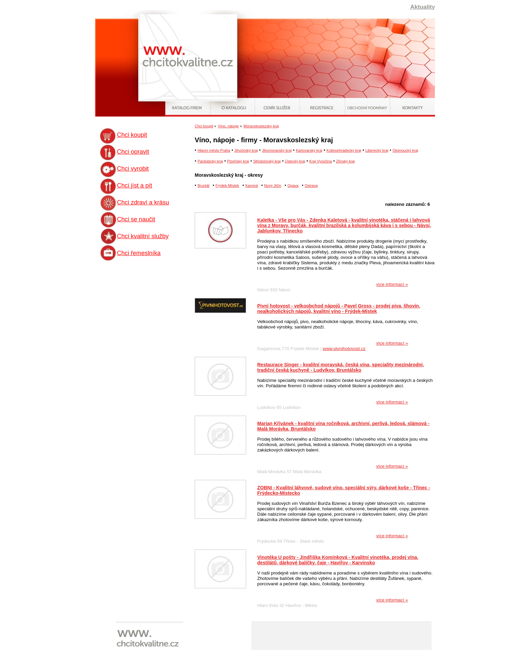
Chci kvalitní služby (143, 236)
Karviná (251, 185)
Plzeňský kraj (238, 161)
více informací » (392, 284)
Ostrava (311, 185)
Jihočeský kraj (246, 150)
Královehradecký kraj (344, 150)
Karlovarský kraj (309, 150)
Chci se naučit (136, 219)
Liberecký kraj (376, 150)
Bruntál (203, 185)
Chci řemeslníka (139, 253)
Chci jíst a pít (134, 185)
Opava (292, 185)
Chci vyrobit (133, 168)
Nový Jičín (272, 185)
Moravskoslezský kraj (261, 126)
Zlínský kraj (345, 161)
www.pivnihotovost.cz (344, 348)
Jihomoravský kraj (277, 150)
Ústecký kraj (295, 161)
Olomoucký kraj (405, 150)
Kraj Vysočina (320, 161)
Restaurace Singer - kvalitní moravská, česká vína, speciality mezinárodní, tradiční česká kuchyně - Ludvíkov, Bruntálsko (340, 367)
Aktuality (422, 6)
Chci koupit (132, 134)
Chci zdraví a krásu (143, 202)
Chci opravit (133, 151)
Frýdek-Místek (227, 185)
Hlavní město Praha (213, 150)
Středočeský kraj (267, 161)
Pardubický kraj (210, 161)
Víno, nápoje (228, 126)
